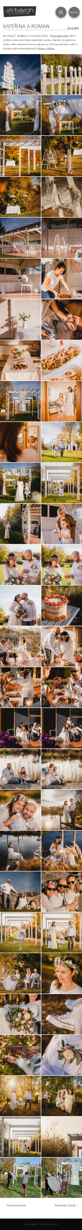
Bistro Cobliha (46, 48)
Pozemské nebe (59, 36)
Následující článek (67, 1205)
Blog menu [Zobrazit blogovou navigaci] (74, 12)
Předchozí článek (14, 1205)
